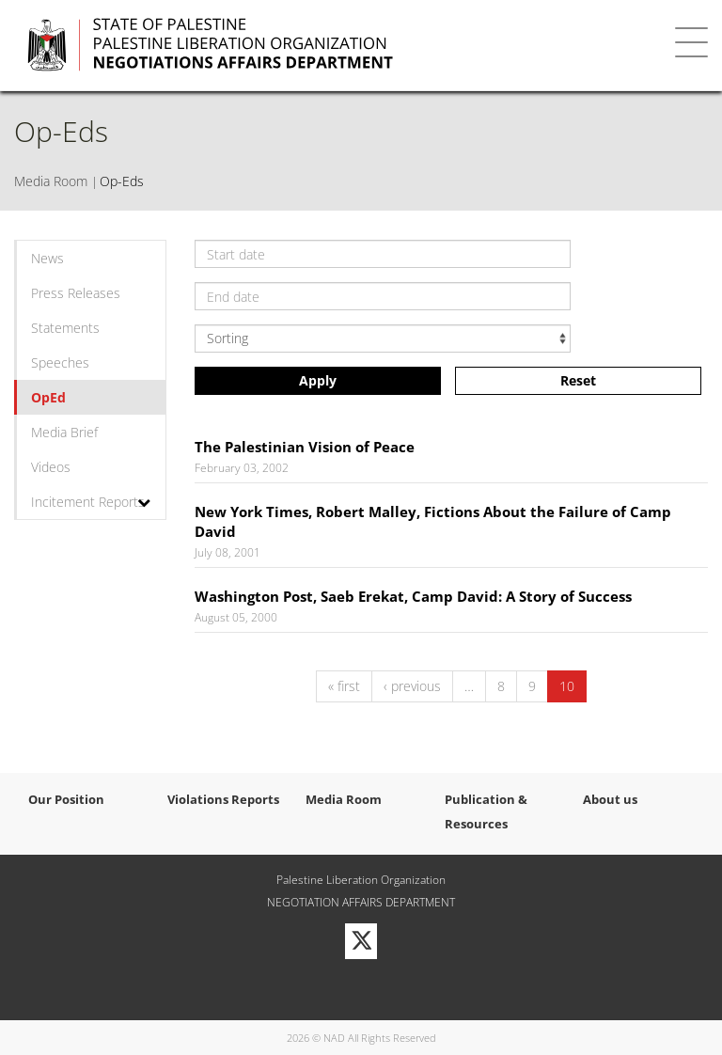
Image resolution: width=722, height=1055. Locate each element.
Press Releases (75, 293)
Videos (51, 467)
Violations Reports (223, 799)
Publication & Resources (486, 811)
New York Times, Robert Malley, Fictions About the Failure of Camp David (433, 521)
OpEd (48, 397)
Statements (65, 328)
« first (344, 686)
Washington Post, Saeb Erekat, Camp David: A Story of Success (413, 596)
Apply (318, 380)
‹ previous (412, 686)
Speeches (60, 362)
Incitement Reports (88, 502)
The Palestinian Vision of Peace (305, 446)
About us (610, 799)
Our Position (66, 799)
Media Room (50, 181)
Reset (578, 380)
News (47, 258)
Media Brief (64, 432)
